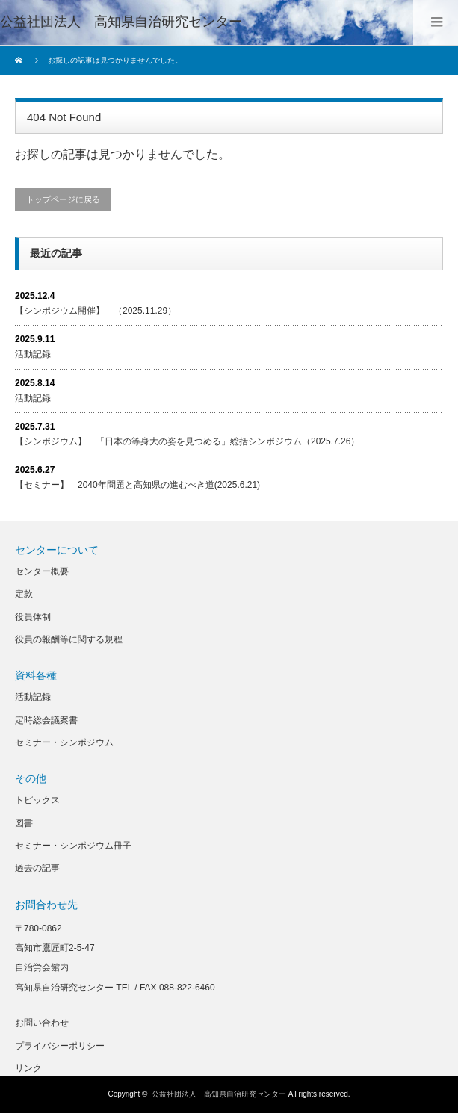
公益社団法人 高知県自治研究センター (121, 21)
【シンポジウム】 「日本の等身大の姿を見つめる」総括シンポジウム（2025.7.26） (187, 441)
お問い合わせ (42, 1022)
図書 (24, 823)
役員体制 (33, 617)
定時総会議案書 (46, 720)
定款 (24, 594)
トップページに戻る (63, 199)
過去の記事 (37, 868)
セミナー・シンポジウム (64, 742)
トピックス (37, 800)
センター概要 (42, 571)
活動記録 (33, 354)
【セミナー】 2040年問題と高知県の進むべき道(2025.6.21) (137, 485)
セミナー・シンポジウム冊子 (73, 845)
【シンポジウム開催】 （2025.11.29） (95, 311)
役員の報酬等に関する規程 (69, 639)
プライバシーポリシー (60, 1046)
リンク (28, 1068)
